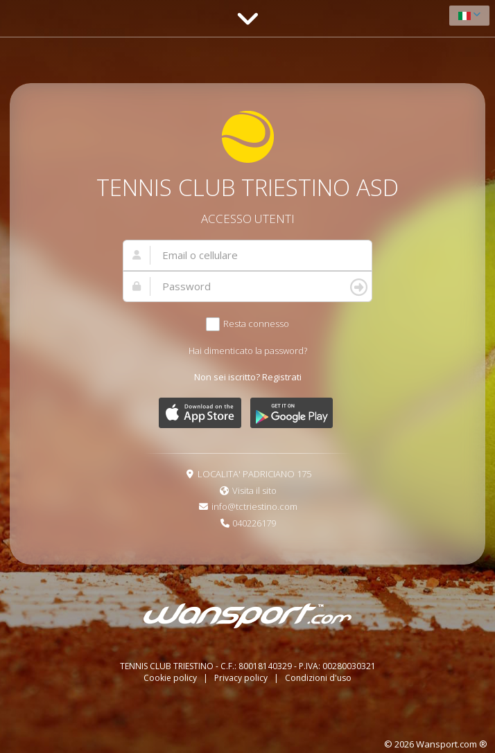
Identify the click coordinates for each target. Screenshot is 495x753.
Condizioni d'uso (318, 678)
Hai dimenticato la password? (248, 350)
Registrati (282, 377)
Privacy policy (242, 678)
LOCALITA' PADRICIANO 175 (254, 474)
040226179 (254, 523)
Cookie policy (171, 678)
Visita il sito (254, 490)
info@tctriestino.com (254, 506)
